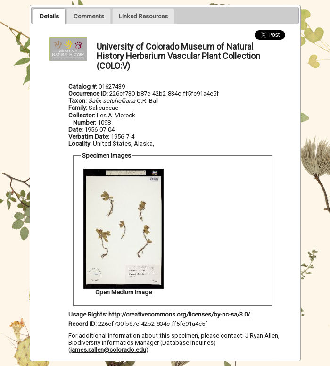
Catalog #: (83, 86)
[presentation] (49, 16)
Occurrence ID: (88, 93)
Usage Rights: (87, 314)
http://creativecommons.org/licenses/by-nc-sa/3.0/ (179, 314)
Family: (77, 107)
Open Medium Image (123, 292)
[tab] (49, 16)
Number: (85, 122)
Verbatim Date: (88, 136)
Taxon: (77, 100)
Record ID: (83, 323)
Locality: (79, 143)
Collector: (82, 115)
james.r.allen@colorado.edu (108, 349)
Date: (75, 129)
